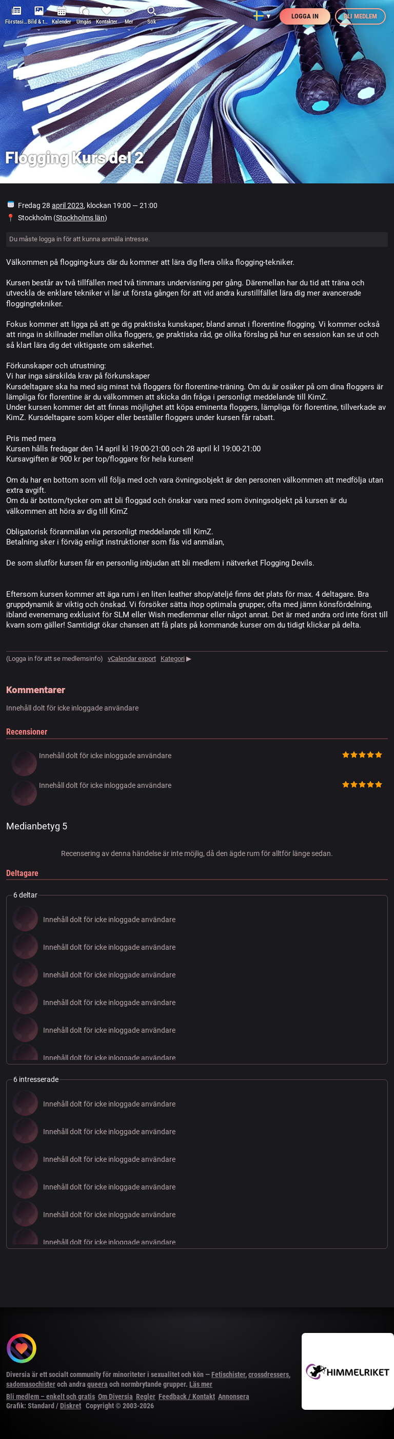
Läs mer (200, 1384)
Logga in (305, 16)
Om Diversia (115, 1396)
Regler (145, 1396)
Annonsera (233, 1396)
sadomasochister (30, 1384)
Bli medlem (360, 16)
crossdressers (268, 1374)
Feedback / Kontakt (187, 1396)
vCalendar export (132, 658)
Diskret (70, 1406)
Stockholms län (80, 218)
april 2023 (68, 205)
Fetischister (228, 1374)
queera (97, 1384)
